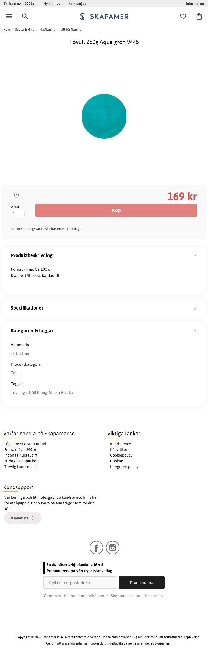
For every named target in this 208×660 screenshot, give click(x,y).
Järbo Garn (20, 353)
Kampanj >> (78, 3)
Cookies (117, 461)
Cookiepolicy (121, 455)
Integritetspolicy (124, 466)
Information (195, 3)
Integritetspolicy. (149, 595)
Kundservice (120, 443)
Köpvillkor (118, 449)
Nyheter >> (52, 3)
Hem (6, 29)
